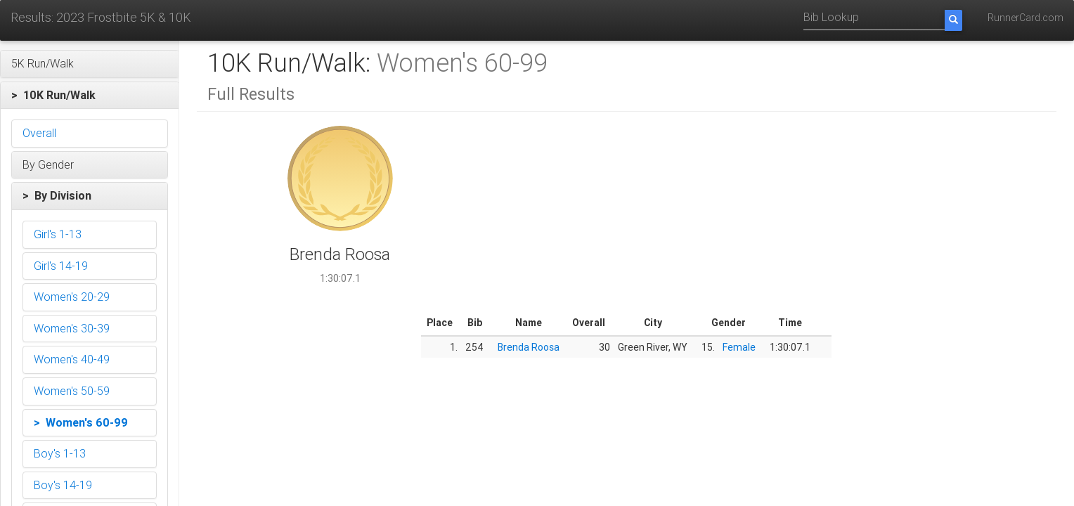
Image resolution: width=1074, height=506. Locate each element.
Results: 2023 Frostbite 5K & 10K (101, 17)
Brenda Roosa (528, 347)
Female (739, 347)
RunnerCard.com (1025, 17)
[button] (90, 64)
